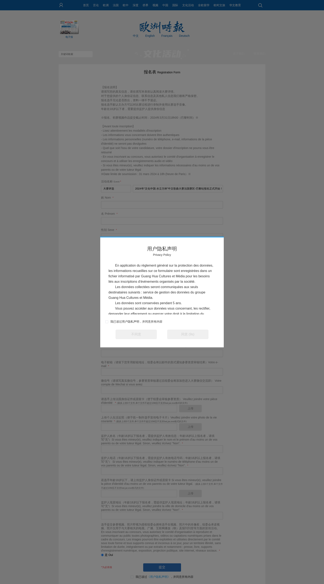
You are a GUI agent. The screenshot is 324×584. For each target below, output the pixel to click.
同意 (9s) (187, 334)
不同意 (136, 334)
